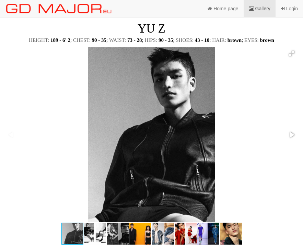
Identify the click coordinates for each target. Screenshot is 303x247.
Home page (223, 8)
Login (289, 8)
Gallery (259, 8)
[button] (291, 53)
